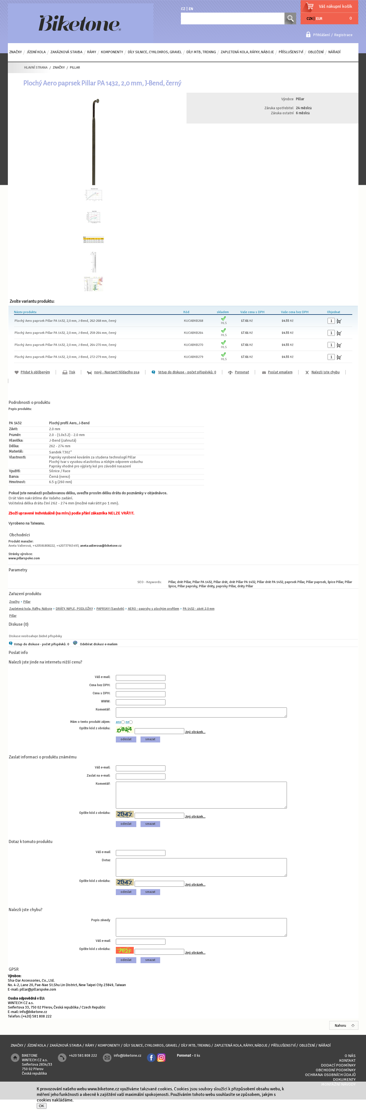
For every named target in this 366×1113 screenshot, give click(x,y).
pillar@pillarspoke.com (38, 1003)
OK (41, 1106)
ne (127, 723)
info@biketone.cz (33, 1025)
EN (191, 9)
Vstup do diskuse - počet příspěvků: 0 (41, 644)
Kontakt (347, 1074)
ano (118, 723)
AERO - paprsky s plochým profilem (153, 609)
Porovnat (242, 372)
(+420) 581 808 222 (36, 1030)
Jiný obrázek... (195, 734)
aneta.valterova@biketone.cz (100, 546)
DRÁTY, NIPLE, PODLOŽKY (74, 609)
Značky (14, 602)
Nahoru (340, 1039)
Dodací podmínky (338, 1078)
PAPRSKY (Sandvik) (110, 609)
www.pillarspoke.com (24, 558)
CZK (310, 19)
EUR (319, 19)
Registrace (343, 34)
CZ (183, 9)
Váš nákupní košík (335, 6)
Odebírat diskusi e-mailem (99, 644)
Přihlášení (321, 34)
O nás (350, 1069)
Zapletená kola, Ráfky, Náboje (30, 609)
